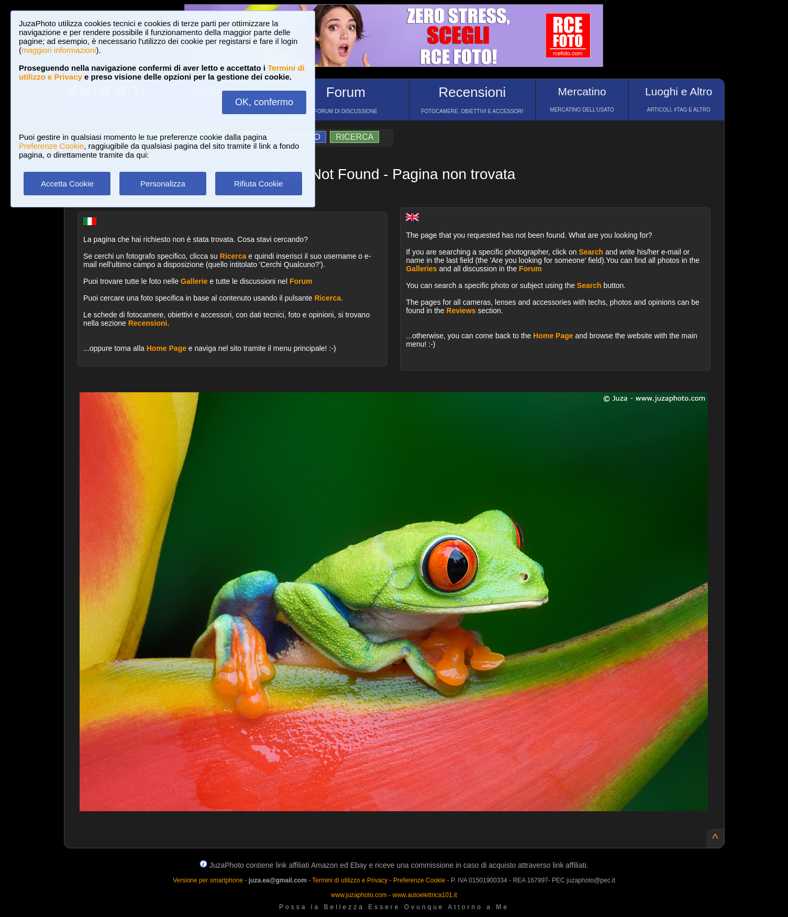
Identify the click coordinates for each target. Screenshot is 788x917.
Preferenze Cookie (51, 145)
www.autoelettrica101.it (424, 895)
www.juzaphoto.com (359, 895)
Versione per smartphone (208, 880)
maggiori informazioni (58, 50)
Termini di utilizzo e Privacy (349, 880)
